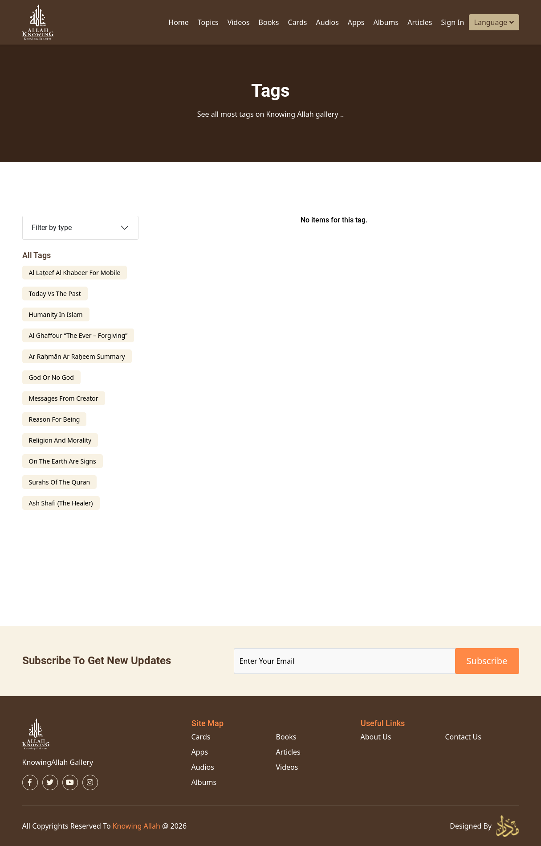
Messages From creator (63, 398)
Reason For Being (54, 419)
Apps (356, 22)
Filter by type (52, 227)
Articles (419, 22)
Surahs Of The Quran (59, 482)
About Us (376, 737)
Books (269, 22)
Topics (208, 22)
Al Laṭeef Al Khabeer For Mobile (75, 272)
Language (494, 22)
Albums (386, 22)
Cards (297, 22)
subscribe (487, 661)
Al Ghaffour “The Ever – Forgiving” (78, 335)
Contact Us (463, 737)
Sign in (452, 22)
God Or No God (51, 377)
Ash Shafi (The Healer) (61, 503)
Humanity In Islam (56, 314)
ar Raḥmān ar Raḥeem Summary (77, 356)
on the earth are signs (62, 461)
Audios (327, 22)
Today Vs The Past (55, 293)
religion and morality (60, 440)
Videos (239, 22)
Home (178, 22)
